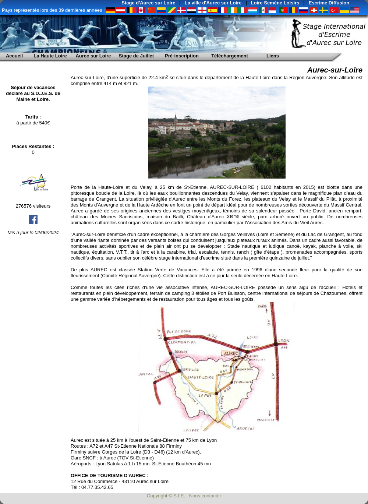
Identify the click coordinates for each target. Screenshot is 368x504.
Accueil (14, 56)
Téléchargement (229, 56)
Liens (272, 56)
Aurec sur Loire (93, 56)
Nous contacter (205, 495)
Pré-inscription (182, 56)
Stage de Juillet (136, 56)
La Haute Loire (50, 56)
